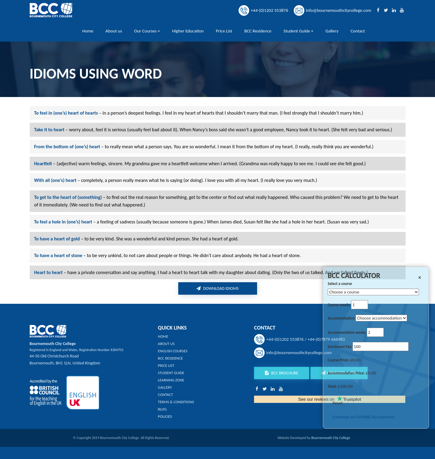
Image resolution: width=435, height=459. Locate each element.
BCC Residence (257, 31)
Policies (165, 416)
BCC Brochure (281, 373)
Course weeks (339, 305)
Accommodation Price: (346, 373)
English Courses (173, 351)
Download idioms (217, 288)
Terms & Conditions (176, 402)
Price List (224, 31)
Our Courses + (147, 31)
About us (113, 31)
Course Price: (338, 360)
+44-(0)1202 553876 (269, 10)
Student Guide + (298, 31)
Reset (338, 403)
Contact (358, 31)
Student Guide (171, 372)
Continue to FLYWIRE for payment (364, 417)
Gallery (332, 31)
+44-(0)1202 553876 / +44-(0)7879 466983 (305, 339)
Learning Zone (171, 380)
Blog (162, 409)
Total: (332, 386)
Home (87, 31)
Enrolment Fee (339, 346)
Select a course (340, 283)
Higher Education (188, 31)
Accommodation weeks (347, 332)
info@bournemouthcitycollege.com (338, 10)
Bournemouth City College (330, 438)
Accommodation (341, 318)
